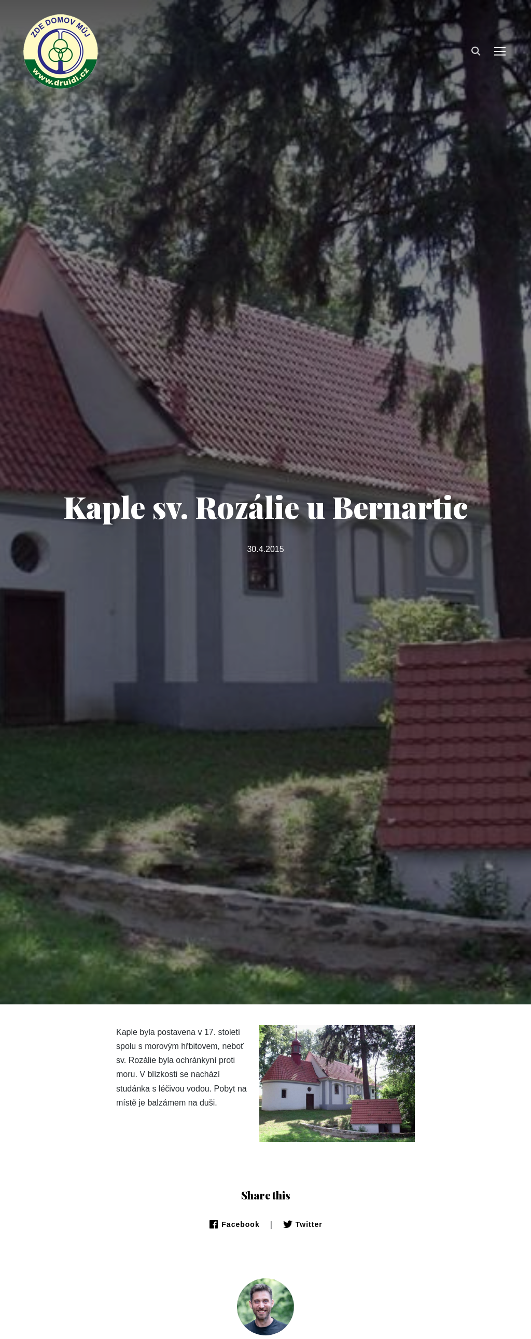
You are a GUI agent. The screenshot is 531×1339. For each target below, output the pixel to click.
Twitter (303, 1224)
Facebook (233, 1224)
